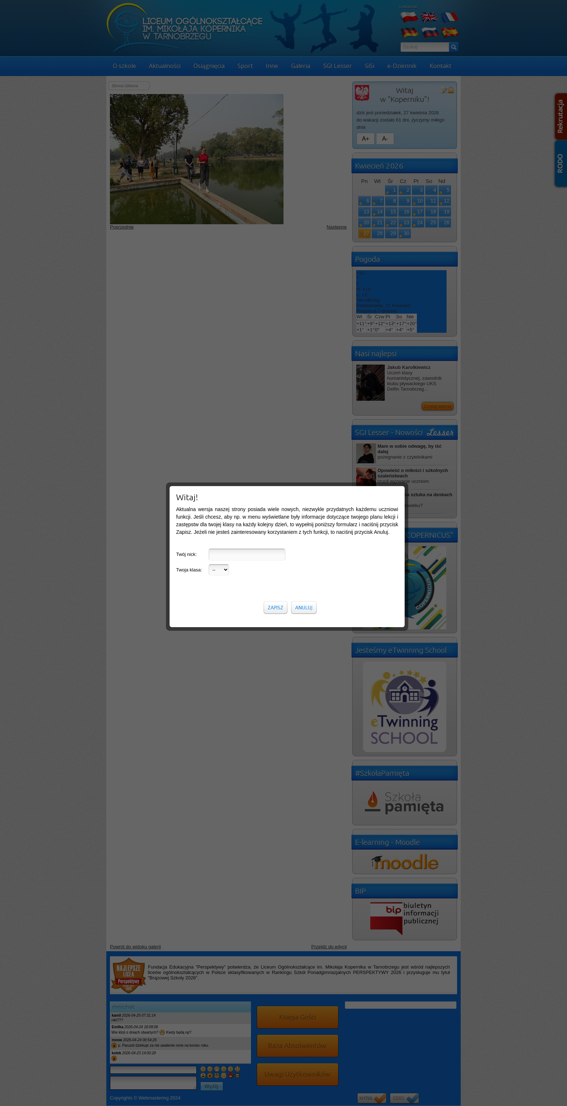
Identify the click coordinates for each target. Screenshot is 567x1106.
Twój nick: (186, 290)
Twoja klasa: (189, 306)
